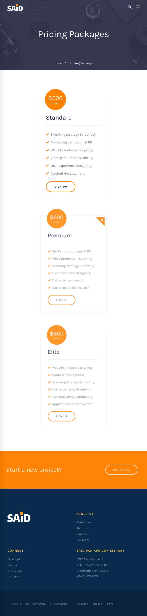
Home (57, 63)
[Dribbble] (98, 603)
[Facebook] (82, 603)
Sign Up (60, 186)
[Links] (110, 603)
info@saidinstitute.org (92, 570)
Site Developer (58, 603)
